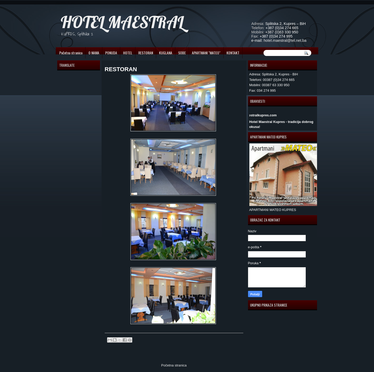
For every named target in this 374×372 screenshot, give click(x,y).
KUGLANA (165, 52)
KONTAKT (232, 52)
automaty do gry (65, 2)
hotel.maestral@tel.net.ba (285, 40)
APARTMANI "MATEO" (206, 52)
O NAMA (93, 52)
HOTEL (127, 52)
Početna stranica (70, 52)
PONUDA (111, 52)
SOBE (182, 52)
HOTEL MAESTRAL (122, 22)
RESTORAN (145, 52)
